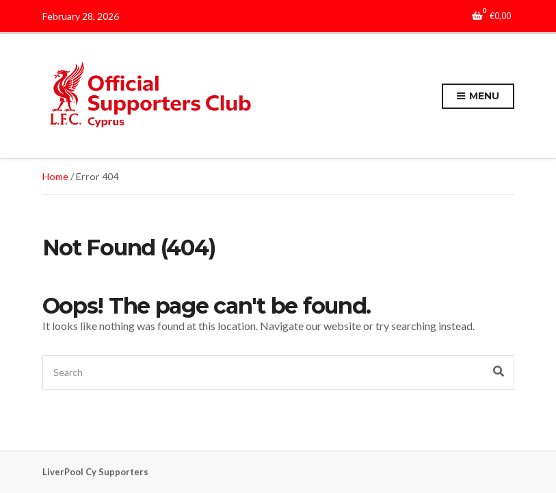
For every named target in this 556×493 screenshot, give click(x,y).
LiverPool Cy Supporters (95, 471)
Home (55, 176)
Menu (478, 96)
